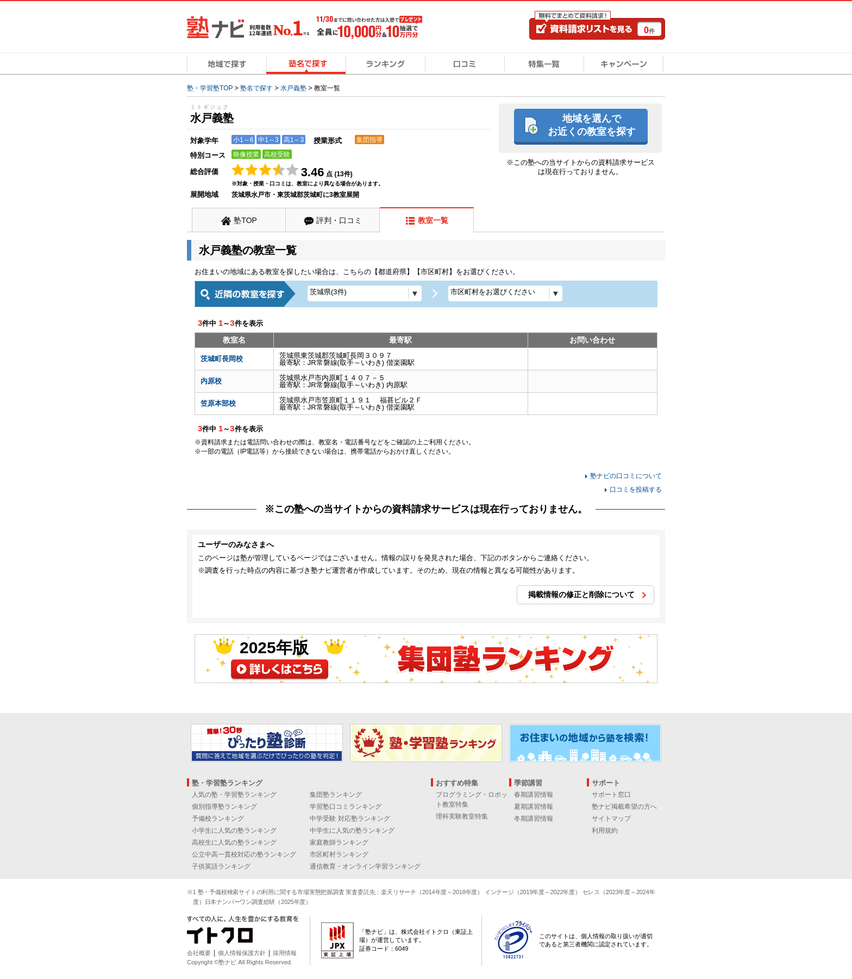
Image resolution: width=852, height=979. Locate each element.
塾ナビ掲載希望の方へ (624, 806)
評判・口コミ (339, 220)
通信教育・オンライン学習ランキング (365, 866)
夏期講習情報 (533, 806)
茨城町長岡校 (222, 359)
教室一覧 (433, 220)
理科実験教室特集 (462, 816)
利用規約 (605, 830)
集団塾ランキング (336, 794)
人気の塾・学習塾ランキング (234, 794)
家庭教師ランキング (339, 842)
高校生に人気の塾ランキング (234, 842)
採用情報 (285, 953)
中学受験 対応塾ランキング (350, 818)
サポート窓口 (611, 794)
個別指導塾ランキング (224, 806)
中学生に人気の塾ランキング (352, 830)
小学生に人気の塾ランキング (234, 830)
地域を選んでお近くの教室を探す (592, 125)
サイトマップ (611, 818)
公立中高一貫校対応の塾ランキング (244, 854)
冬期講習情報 (533, 818)
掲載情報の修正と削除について (581, 594)
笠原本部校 (218, 403)
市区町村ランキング (339, 854)
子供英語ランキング (221, 866)
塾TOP (245, 220)
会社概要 (199, 953)
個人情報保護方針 (242, 953)
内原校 (211, 381)
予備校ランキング (218, 818)
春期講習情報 (533, 794)
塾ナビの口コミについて (626, 476)
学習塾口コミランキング (345, 806)
